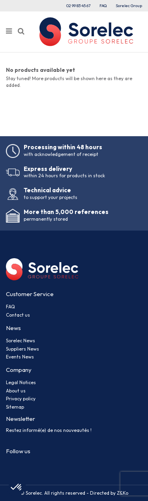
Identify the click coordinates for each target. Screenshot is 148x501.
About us (16, 391)
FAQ (103, 5)
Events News (20, 357)
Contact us (18, 315)
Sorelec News (20, 340)
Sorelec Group (129, 5)
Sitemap (15, 407)
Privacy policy (21, 399)
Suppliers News (22, 349)
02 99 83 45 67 (78, 5)
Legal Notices (21, 382)
